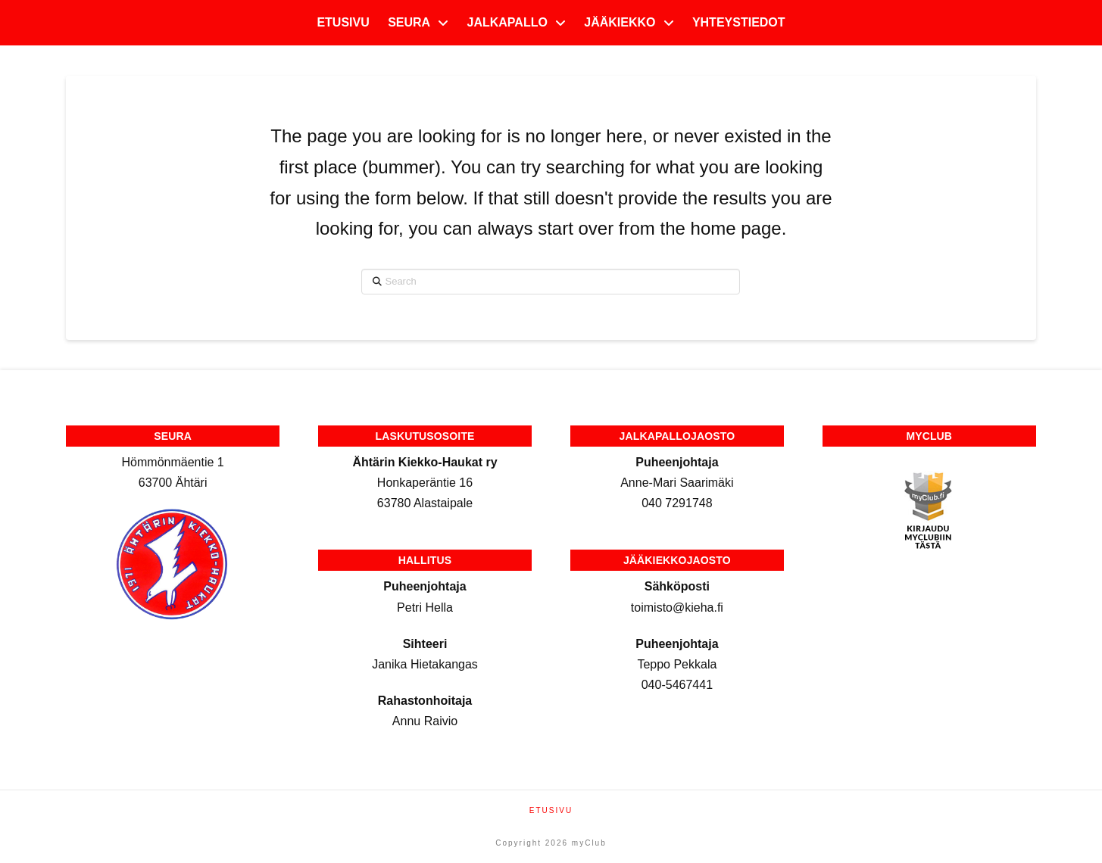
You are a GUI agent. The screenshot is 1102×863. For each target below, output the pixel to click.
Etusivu (551, 810)
